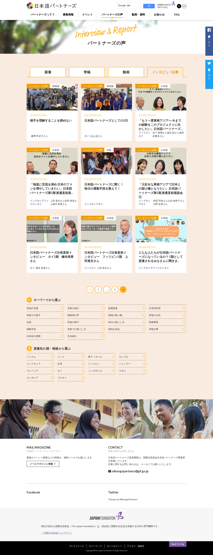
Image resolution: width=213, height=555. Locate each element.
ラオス (132, 370)
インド (71, 356)
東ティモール (101, 356)
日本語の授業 (45, 336)
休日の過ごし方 (126, 322)
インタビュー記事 (165, 72)
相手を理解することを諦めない (51, 120)
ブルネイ (71, 377)
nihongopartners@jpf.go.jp (130, 471)
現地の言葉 (45, 308)
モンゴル (132, 356)
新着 (48, 72)
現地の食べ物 (126, 315)
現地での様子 (45, 315)
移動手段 (45, 329)
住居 (45, 322)
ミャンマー (132, 363)
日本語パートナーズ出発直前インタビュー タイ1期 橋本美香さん (52, 257)
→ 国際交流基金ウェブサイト (56, 532)
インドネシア (40, 363)
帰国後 (55, 86)
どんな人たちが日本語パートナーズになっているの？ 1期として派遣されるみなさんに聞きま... (161, 257)
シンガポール (101, 370)
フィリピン (101, 363)
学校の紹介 (86, 308)
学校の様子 (86, 322)
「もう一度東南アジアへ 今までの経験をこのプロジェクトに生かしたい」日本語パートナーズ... (161, 125)
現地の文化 (167, 315)
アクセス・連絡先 (135, 546)
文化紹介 (86, 336)
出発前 (164, 86)
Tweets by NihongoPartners (123, 499)
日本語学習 (167, 308)
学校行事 (167, 329)
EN (184, 6)
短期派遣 (126, 308)
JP (179, 6)
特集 (109, 150)
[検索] (128, 5)
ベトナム (40, 356)
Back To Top (177, 544)
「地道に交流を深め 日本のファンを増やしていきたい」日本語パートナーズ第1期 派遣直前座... (51, 189)
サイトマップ (95, 546)
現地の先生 (126, 329)
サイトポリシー (114, 546)
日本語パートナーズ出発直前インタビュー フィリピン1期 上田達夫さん (106, 257)
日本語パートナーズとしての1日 (106, 120)
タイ (71, 370)
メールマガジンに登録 (43, 464)
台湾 (71, 363)
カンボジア (40, 377)
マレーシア (40, 370)
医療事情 (167, 322)
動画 (126, 72)
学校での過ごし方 (86, 329)
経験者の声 (86, 315)
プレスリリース (76, 546)
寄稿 (87, 72)
